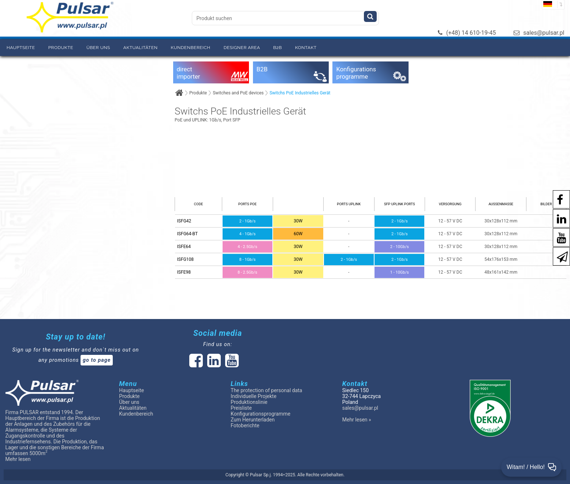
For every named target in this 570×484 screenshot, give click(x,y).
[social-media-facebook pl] (556, 199)
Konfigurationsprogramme (260, 414)
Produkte (60, 47)
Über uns (98, 47)
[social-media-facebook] (196, 364)
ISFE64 (184, 246)
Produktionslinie (249, 402)
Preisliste (241, 408)
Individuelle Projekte (253, 396)
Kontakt (306, 47)
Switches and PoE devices (238, 92)
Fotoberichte (245, 425)
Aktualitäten (140, 47)
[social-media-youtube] (558, 237)
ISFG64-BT (187, 233)
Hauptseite (21, 47)
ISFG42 (184, 221)
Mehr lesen (18, 459)
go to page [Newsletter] (97, 360)
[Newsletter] (558, 256)
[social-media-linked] (213, 364)
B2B (277, 47)
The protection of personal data (266, 390)
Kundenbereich (190, 47)
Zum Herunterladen (253, 420)
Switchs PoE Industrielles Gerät (299, 92)
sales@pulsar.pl (539, 32)
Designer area (242, 47)
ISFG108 (185, 259)
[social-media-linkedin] (558, 218)
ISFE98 (184, 272)
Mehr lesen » (356, 420)
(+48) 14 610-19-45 (467, 32)
